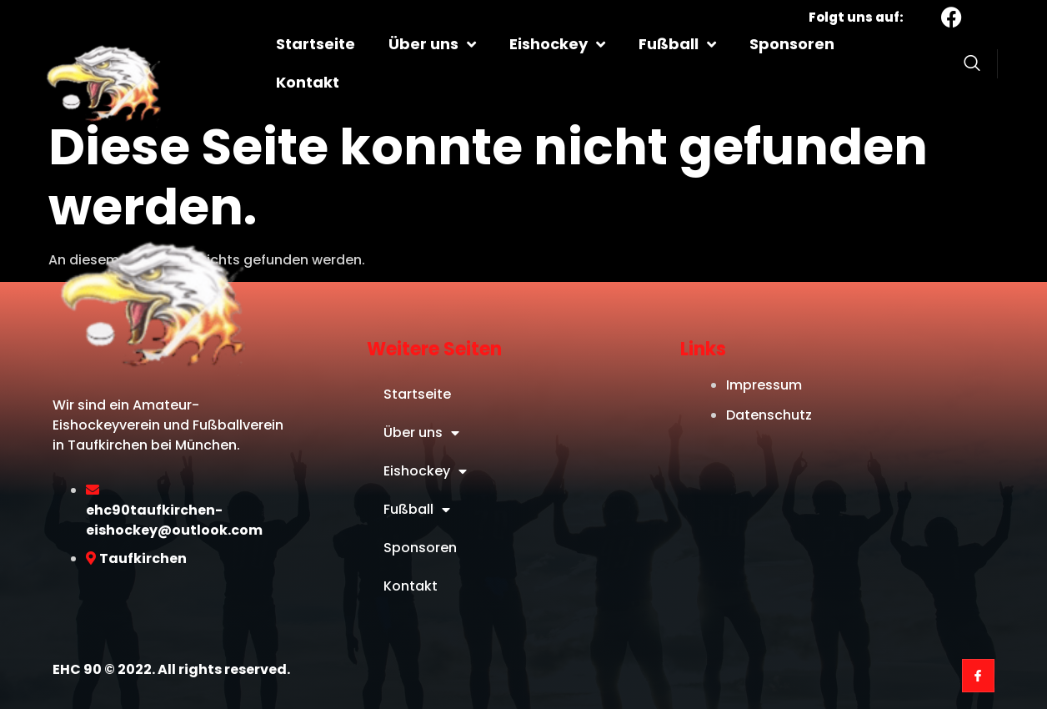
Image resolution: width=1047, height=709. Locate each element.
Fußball (677, 44)
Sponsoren (791, 43)
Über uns (432, 44)
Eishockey (557, 44)
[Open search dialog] (972, 66)
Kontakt (307, 82)
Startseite (315, 43)
